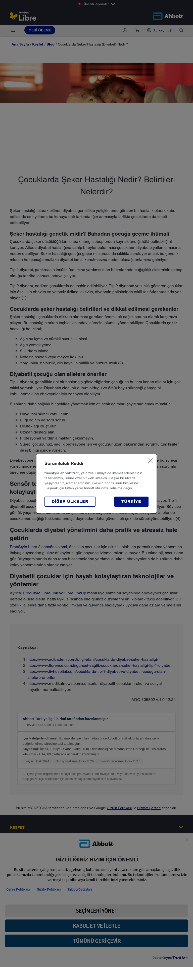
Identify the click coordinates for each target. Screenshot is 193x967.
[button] (70, 502)
